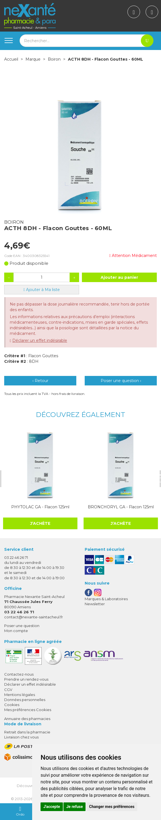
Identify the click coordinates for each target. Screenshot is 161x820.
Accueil (11, 59)
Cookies (11, 704)
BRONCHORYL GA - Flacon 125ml (121, 506)
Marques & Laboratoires (106, 599)
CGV (8, 689)
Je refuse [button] (74, 806)
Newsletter (95, 604)
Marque (33, 59)
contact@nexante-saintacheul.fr (33, 616)
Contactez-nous (19, 674)
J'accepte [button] (51, 806)
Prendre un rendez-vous (26, 679)
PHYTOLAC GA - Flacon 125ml (40, 506)
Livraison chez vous (21, 737)
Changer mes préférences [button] (111, 806)
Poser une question (21, 625)
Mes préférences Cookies (27, 709)
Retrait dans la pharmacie (27, 732)
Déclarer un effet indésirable (39, 340)
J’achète (40, 523)
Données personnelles (24, 699)
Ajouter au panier (119, 277)
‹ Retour (40, 380)
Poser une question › (121, 380)
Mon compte (16, 630)
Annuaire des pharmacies (27, 718)
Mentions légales (19, 694)
